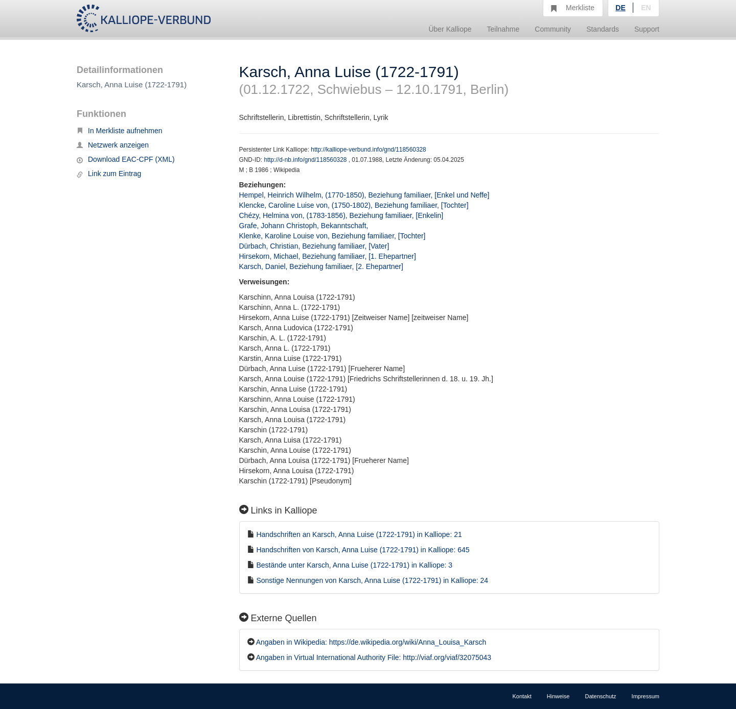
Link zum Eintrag (109, 173)
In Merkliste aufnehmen (120, 131)
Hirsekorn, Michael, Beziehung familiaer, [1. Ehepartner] (327, 256)
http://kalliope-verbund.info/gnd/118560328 (368, 149)
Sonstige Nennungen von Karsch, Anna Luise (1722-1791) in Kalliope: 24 (372, 580)
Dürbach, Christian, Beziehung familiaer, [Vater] (314, 246)
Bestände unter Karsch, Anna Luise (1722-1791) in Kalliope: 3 (354, 565)
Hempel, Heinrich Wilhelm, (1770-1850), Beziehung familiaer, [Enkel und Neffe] (364, 195)
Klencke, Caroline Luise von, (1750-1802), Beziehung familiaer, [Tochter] (354, 205)
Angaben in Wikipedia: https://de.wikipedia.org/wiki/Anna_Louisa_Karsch (371, 642)
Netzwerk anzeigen (113, 145)
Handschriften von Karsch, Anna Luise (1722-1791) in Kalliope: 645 (362, 550)
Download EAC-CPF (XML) (126, 159)
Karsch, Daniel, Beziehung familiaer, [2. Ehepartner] (321, 266)
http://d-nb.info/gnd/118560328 (306, 159)
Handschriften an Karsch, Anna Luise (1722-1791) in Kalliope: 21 (359, 534)
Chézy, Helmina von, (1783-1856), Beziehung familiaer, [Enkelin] (341, 215)
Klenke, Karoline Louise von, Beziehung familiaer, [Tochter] (332, 236)
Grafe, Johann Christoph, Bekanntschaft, (305, 226)
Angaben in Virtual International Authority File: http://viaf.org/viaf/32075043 (373, 657)
